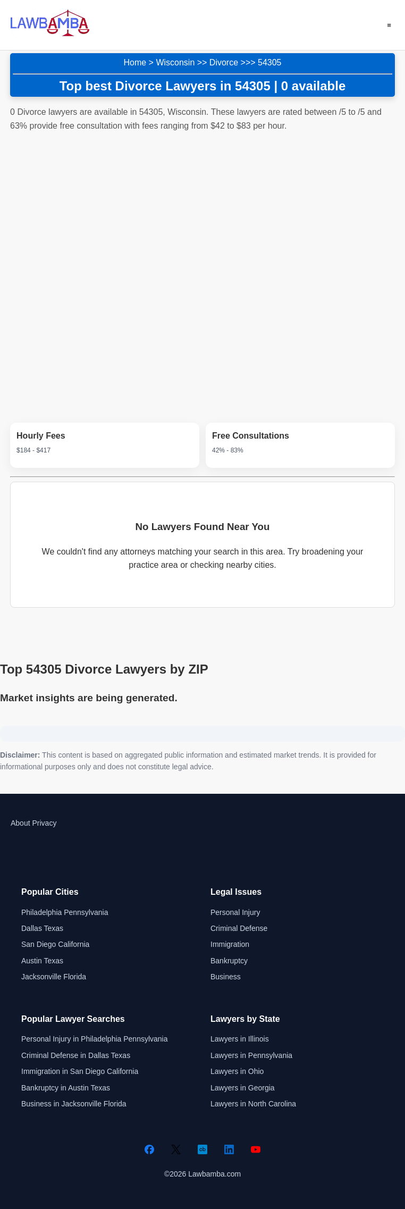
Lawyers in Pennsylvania (251, 1055)
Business (225, 976)
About (20, 823)
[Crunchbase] (202, 1149)
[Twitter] (176, 1149)
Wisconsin (175, 62)
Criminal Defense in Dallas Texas (75, 1055)
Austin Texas (42, 960)
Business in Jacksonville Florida (73, 1103)
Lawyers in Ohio (237, 1071)
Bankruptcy (229, 960)
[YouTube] (256, 1149)
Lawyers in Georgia (242, 1088)
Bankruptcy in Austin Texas (65, 1088)
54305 (270, 62)
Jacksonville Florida (53, 976)
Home (134, 62)
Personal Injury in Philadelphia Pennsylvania (94, 1039)
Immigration (229, 944)
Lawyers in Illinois (239, 1039)
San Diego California (55, 944)
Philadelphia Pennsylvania (64, 912)
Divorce (223, 62)
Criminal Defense (238, 928)
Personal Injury (235, 912)
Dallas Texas (42, 928)
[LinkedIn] (229, 1149)
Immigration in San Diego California (79, 1071)
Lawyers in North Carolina (253, 1103)
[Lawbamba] (50, 34)
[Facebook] (149, 1149)
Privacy (44, 823)
